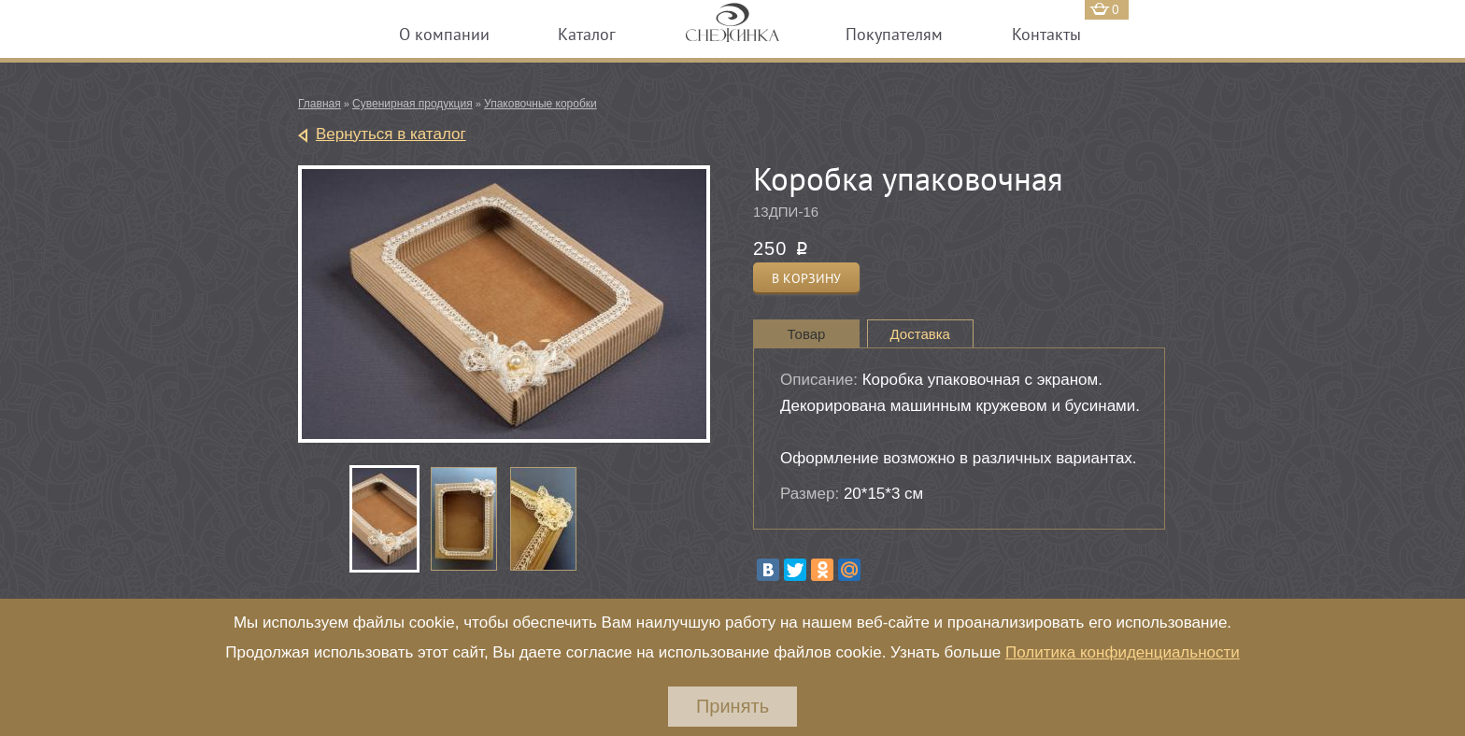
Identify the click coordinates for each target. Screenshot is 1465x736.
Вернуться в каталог (391, 134)
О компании (444, 34)
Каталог (587, 34)
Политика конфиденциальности (1122, 652)
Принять (732, 706)
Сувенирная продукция (412, 103)
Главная (319, 103)
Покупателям (894, 34)
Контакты (1046, 34)
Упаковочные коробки (540, 103)
